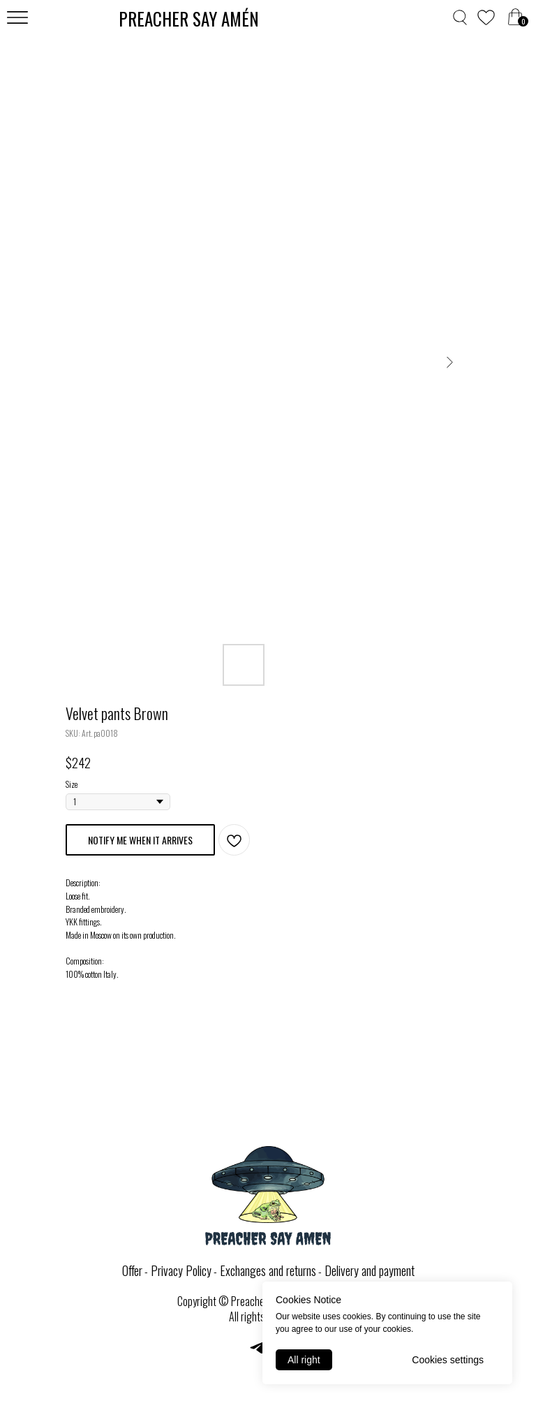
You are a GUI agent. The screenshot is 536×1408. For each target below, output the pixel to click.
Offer (132, 1270)
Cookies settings (448, 1359)
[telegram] (257, 1352)
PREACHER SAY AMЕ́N (189, 18)
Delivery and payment (370, 1270)
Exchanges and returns (268, 1270)
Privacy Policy (181, 1270)
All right (304, 1359)
